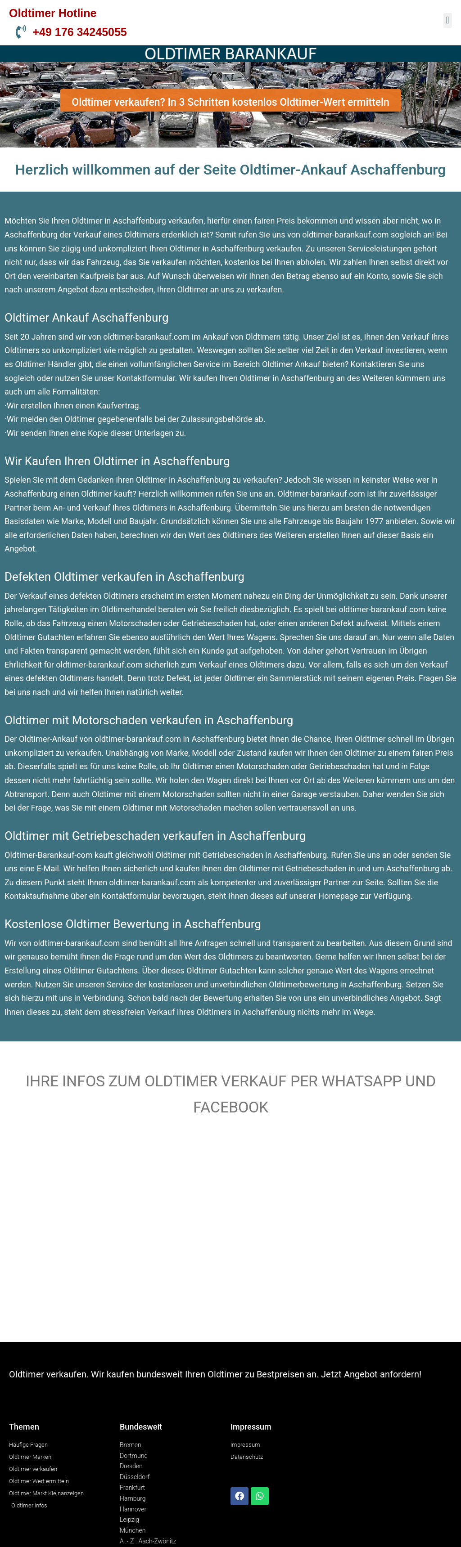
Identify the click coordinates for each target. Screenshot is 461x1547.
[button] (447, 20)
